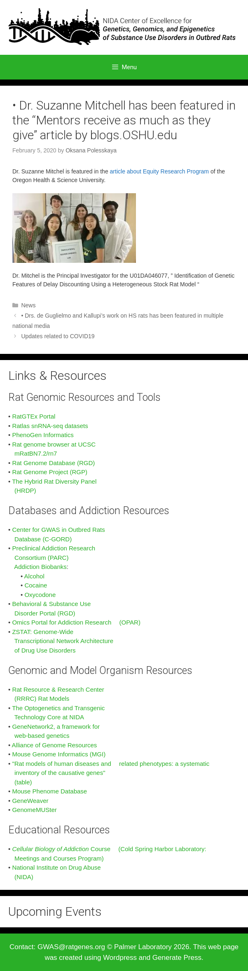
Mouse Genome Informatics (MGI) (58, 754)
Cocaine (35, 585)
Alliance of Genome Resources (54, 745)
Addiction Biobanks (40, 566)
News (28, 305)
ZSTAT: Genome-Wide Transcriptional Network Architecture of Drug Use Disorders (60, 641)
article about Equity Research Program (159, 171)
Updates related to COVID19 (57, 336)
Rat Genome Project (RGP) (49, 471)
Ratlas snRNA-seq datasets (50, 425)
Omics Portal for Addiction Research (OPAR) (76, 622)
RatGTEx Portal (33, 416)
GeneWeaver (30, 800)
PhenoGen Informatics (42, 434)
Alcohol (34, 576)
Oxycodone (40, 594)
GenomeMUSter (34, 809)
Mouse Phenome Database (49, 791)
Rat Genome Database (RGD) (53, 462)
